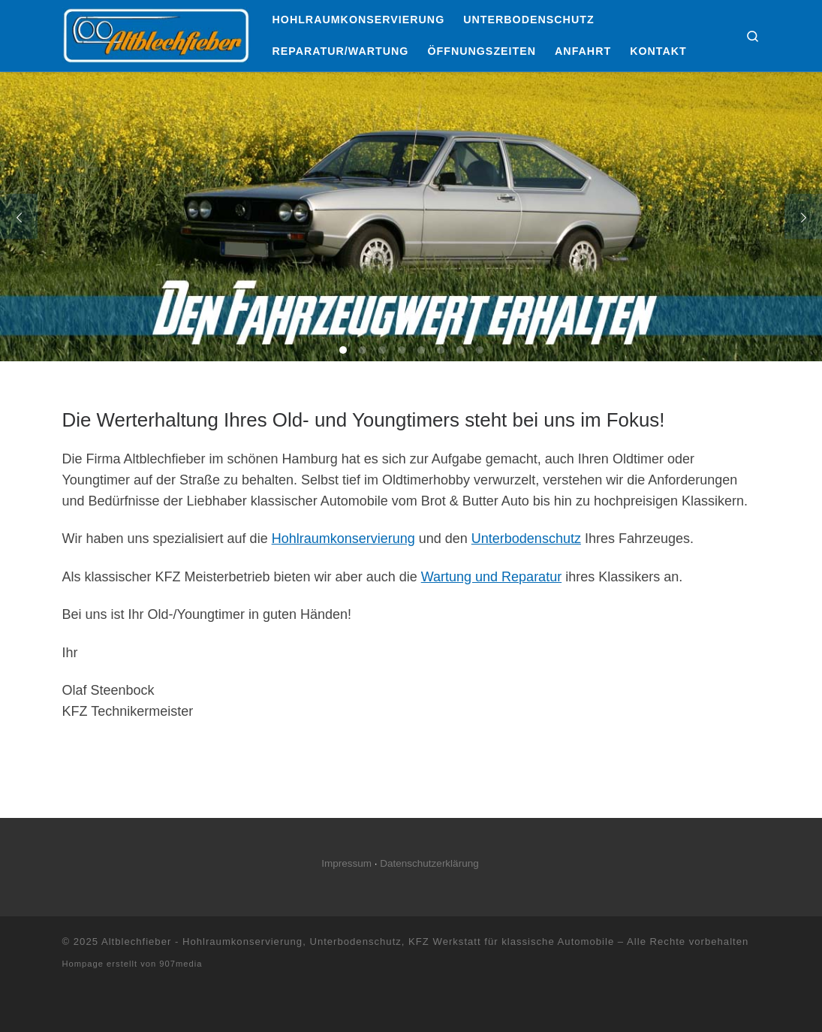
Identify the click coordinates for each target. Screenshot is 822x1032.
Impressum (346, 863)
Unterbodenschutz (526, 538)
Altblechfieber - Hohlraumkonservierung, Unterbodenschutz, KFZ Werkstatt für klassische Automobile (357, 941)
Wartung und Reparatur (491, 576)
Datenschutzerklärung (429, 863)
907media (180, 963)
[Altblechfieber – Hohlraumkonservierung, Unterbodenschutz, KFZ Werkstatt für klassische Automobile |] (156, 33)
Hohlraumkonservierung (343, 538)
